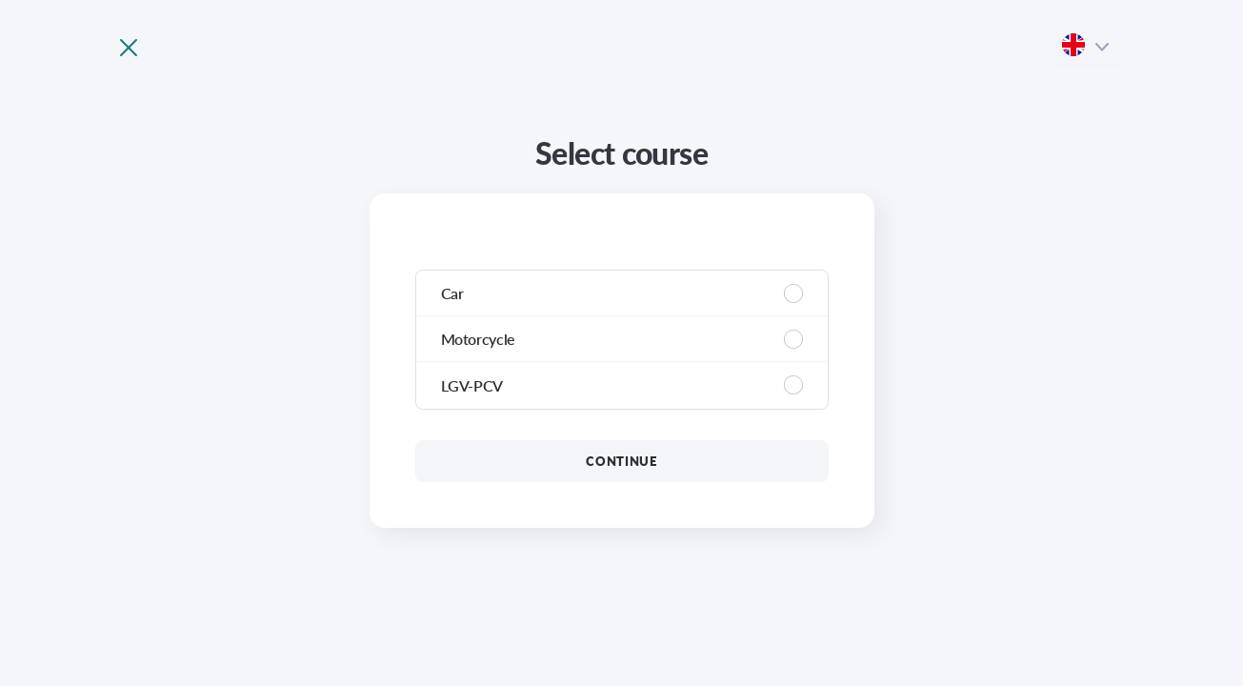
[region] (622, 340)
